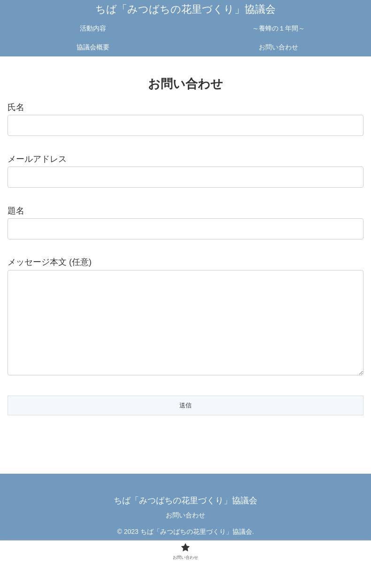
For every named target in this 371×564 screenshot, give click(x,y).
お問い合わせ (185, 534)
